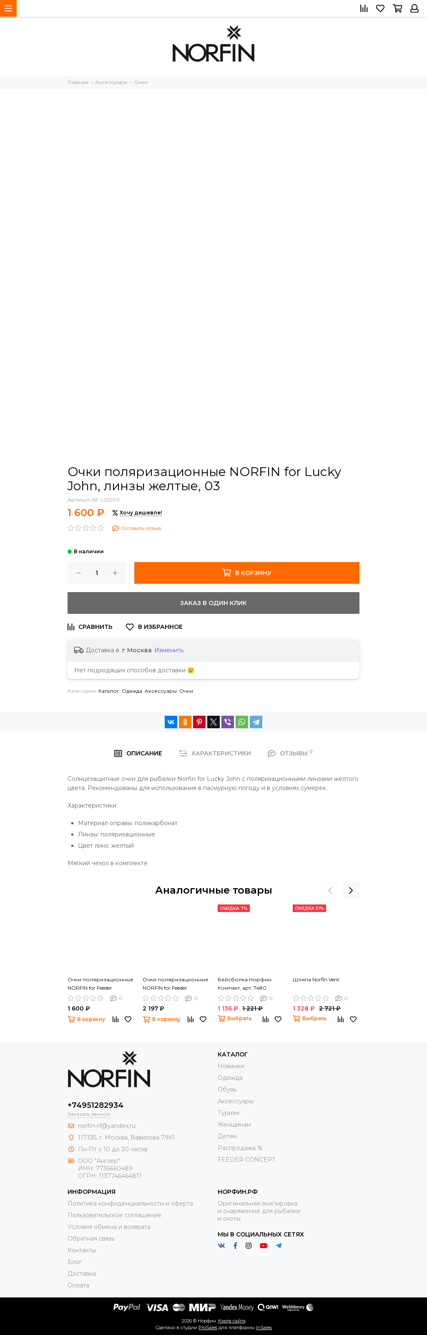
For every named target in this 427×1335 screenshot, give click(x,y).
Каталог (108, 691)
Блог (75, 1262)
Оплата (78, 1285)
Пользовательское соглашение (114, 1215)
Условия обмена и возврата (109, 1227)
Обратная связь (91, 1238)
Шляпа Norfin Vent (316, 979)
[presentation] (330, 890)
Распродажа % (240, 1148)
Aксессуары (161, 691)
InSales (264, 1327)
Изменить (168, 650)
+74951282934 (95, 1105)
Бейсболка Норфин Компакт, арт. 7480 (244, 983)
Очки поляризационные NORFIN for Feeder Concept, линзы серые (100, 984)
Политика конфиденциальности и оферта (130, 1203)
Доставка (82, 1273)
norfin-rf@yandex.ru (107, 1126)
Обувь (227, 1089)
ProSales (207, 1327)
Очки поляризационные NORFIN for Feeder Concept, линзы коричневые (175, 984)
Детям (227, 1136)
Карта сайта (232, 1321)
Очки (186, 691)
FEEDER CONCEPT (246, 1159)
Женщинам (234, 1124)
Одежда (132, 691)
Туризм (228, 1113)
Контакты (82, 1250)
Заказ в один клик (213, 603)
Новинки (231, 1066)
